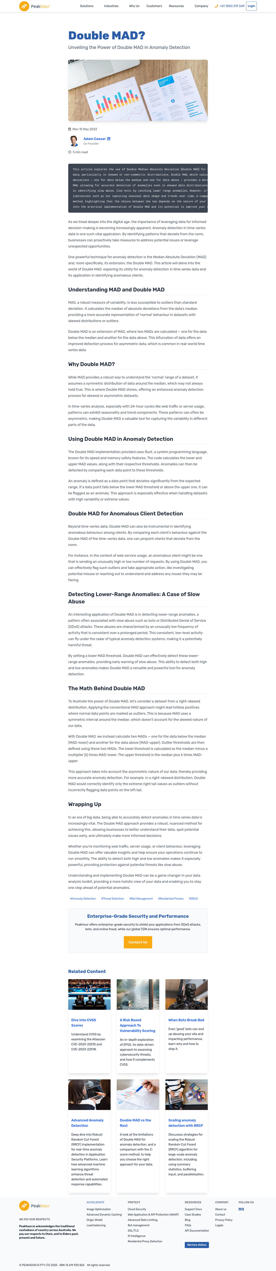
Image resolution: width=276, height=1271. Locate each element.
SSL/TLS (133, 1230)
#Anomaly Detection (83, 898)
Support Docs (193, 1209)
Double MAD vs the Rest (135, 1123)
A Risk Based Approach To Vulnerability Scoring (137, 1025)
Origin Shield (94, 1220)
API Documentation (197, 1230)
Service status (196, 1245)
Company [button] (201, 6)
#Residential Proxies (171, 898)
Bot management (139, 1225)
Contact (220, 1214)
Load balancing (96, 1225)
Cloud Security (137, 1209)
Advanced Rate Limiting (143, 1220)
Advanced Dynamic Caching (104, 1214)
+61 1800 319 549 (230, 6)
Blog (187, 1220)
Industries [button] (111, 6)
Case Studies (193, 1214)
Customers (154, 6)
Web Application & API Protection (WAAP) (153, 1214)
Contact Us (138, 942)
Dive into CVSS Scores (83, 1023)
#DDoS (193, 898)
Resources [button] (176, 6)
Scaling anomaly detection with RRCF (185, 1123)
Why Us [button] (134, 6)
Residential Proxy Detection (145, 1241)
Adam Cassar (95, 139)
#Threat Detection (112, 898)
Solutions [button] (87, 6)
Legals (219, 1225)
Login (251, 6)
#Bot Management (141, 898)
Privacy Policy (223, 1220)
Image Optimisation (99, 1209)
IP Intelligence (136, 1236)
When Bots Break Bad (186, 1020)
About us (221, 1209)
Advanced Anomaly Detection (87, 1123)
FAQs (188, 1225)
